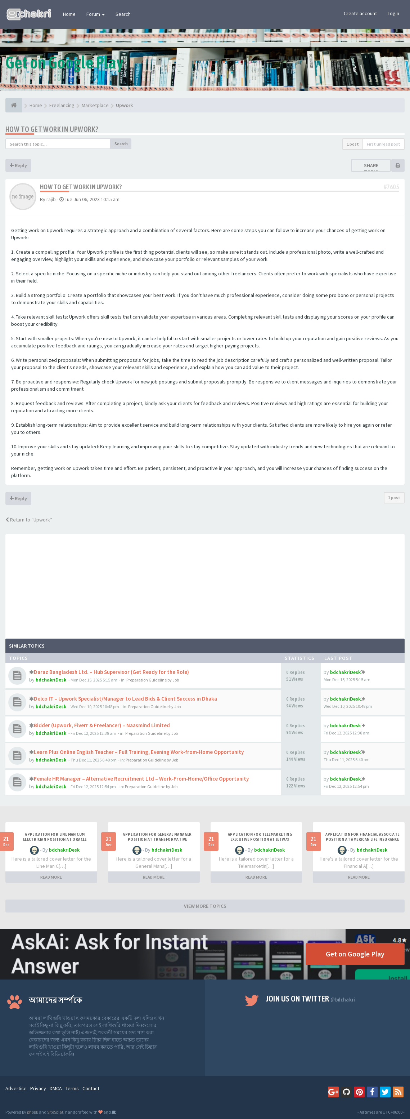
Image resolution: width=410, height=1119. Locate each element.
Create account (360, 13)
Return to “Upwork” (28, 519)
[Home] (13, 105)
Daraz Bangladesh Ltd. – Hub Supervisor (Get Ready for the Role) (111, 672)
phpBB (32, 1112)
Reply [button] (18, 165)
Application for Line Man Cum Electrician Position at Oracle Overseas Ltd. (55, 839)
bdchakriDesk (51, 679)
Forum (95, 14)
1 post (353, 144)
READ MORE (51, 877)
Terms (72, 1088)
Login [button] (393, 13)
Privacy (38, 1088)
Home (69, 14)
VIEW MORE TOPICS (205, 906)
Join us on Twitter (310, 998)
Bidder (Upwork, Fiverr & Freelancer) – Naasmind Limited (102, 725)
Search (123, 14)
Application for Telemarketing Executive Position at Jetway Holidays (260, 839)
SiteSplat (55, 1112)
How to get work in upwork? (51, 129)
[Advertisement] (205, 584)
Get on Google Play (355, 953)
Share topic (371, 168)
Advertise (16, 1088)
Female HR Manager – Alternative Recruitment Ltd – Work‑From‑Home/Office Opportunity (141, 778)
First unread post (383, 144)
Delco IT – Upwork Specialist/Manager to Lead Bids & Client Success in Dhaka (125, 698)
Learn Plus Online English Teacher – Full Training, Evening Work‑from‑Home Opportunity (139, 752)
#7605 (391, 187)
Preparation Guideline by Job (152, 680)
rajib (51, 199)
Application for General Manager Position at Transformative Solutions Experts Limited (157, 839)
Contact (90, 1088)
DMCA (56, 1088)
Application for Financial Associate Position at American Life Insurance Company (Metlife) (362, 839)
